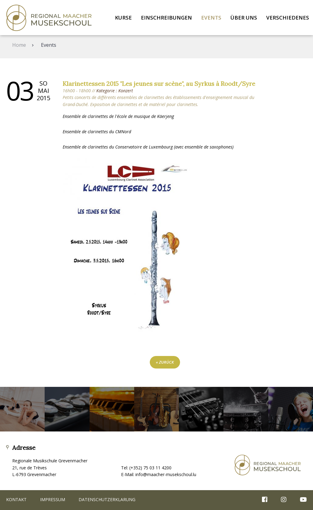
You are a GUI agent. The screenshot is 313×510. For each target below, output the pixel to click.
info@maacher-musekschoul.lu (165, 474)
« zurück (165, 362)
